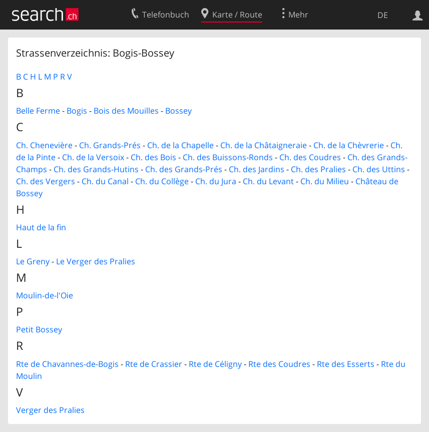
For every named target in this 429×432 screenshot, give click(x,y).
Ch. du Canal (105, 181)
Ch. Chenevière (44, 145)
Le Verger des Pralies (95, 261)
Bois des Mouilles (126, 110)
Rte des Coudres (279, 363)
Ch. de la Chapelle (180, 145)
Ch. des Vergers (45, 181)
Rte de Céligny (215, 363)
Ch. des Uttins (378, 169)
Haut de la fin (41, 227)
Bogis (77, 110)
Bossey (178, 110)
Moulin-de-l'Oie (44, 295)
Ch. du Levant (268, 181)
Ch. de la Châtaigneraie (263, 145)
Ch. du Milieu (324, 181)
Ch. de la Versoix (93, 157)
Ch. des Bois (153, 157)
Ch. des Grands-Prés (183, 169)
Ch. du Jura (215, 181)
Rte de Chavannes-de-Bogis (67, 363)
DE (382, 15)
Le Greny (33, 261)
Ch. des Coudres (310, 157)
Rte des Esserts (345, 363)
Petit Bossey (39, 329)
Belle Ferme (38, 110)
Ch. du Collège (162, 181)
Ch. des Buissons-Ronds (228, 157)
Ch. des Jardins (256, 169)
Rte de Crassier (153, 363)
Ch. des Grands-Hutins (96, 169)
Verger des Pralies (50, 409)
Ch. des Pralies (318, 169)
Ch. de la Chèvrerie (348, 145)
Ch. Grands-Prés (110, 145)
